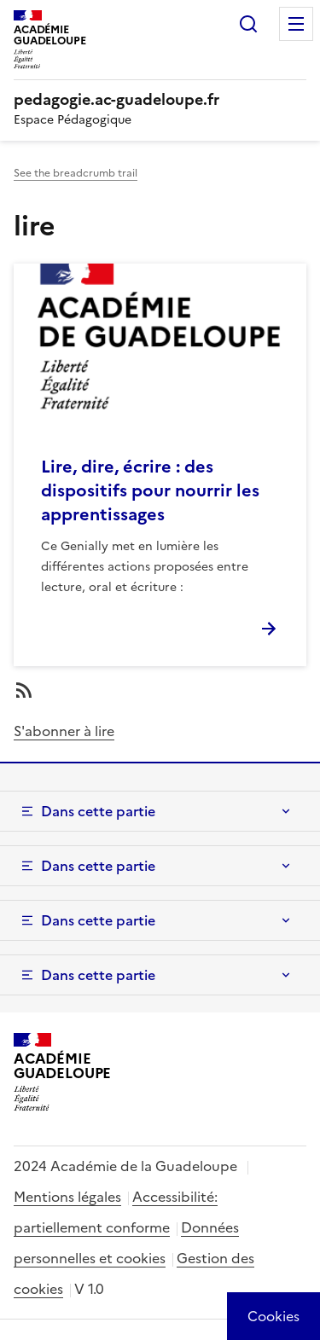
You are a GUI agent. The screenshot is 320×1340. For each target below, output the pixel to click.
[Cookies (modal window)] (273, 1316)
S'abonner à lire (64, 731)
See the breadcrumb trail (75, 173)
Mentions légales (67, 1196)
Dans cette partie (98, 811)
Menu (296, 24)
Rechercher (248, 24)
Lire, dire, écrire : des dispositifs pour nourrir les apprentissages (150, 490)
